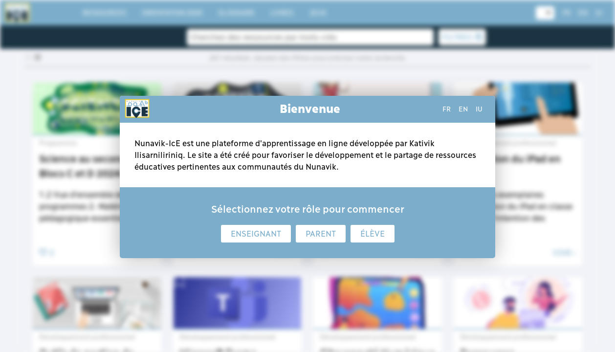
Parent (321, 234)
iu (479, 109)
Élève (372, 234)
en (463, 109)
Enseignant (256, 234)
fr (446, 109)
